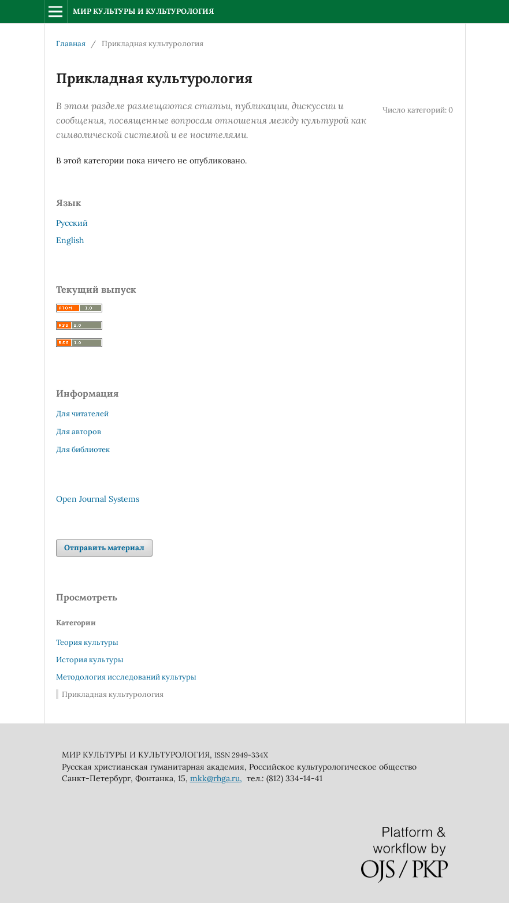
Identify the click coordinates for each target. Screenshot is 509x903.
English (70, 240)
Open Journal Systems (97, 499)
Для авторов (78, 431)
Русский (72, 223)
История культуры (90, 660)
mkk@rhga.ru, (216, 778)
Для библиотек (83, 449)
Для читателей (82, 414)
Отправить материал (104, 548)
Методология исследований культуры (126, 677)
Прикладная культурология (113, 694)
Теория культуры (87, 642)
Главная (71, 43)
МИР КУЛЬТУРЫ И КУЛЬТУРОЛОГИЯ (143, 11)
